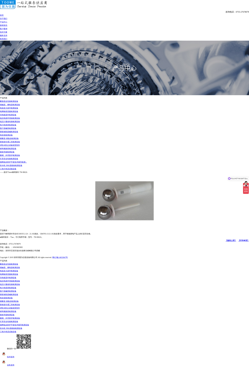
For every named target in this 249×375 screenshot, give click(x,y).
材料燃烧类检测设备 (8, 149)
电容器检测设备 (6, 135)
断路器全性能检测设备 (9, 101)
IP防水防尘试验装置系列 (10, 145)
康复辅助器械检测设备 (9, 132)
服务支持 (3, 35)
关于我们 (3, 19)
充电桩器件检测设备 (8, 115)
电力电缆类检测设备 (8, 125)
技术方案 (3, 32)
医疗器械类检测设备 (8, 128)
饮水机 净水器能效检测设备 (11, 165)
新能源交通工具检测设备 (10, 142)
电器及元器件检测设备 (9, 108)
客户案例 (3, 29)
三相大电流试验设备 (8, 169)
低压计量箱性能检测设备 (10, 122)
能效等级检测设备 (7, 152)
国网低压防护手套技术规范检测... (13, 162)
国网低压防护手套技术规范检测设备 (14, 325)
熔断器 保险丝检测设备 (9, 138)
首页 (2, 15)
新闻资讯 (3, 25)
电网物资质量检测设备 (9, 111)
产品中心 (3, 22)
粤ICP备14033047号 (60, 257)
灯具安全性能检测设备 (9, 159)
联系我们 (3, 39)
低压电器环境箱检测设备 (10, 118)
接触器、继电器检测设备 (10, 105)
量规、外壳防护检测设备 (10, 155)
